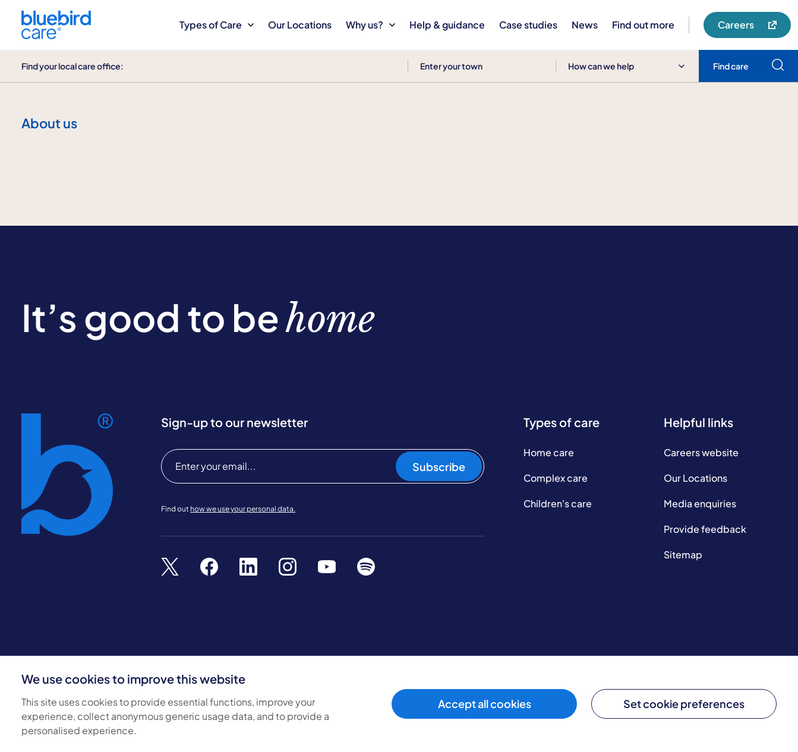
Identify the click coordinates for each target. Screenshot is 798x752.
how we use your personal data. (242, 508)
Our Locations (300, 24)
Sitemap (683, 554)
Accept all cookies (484, 703)
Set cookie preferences (684, 703)
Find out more (643, 24)
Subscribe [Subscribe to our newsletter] (438, 466)
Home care (548, 452)
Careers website (701, 452)
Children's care (557, 503)
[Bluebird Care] (56, 35)
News (585, 24)
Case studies (528, 24)
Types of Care (216, 24)
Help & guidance (447, 24)
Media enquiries (700, 503)
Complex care (555, 478)
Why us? (370, 24)
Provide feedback (705, 529)
